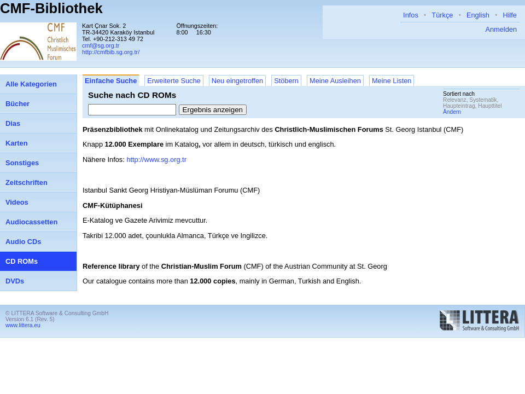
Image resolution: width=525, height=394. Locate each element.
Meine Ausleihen (335, 81)
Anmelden (501, 29)
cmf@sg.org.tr (100, 45)
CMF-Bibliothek (51, 8)
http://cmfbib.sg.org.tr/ (110, 52)
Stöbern (286, 81)
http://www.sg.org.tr (156, 159)
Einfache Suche (111, 81)
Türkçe (442, 15)
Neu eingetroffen (237, 81)
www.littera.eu (22, 325)
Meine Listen (392, 81)
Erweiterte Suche (173, 81)
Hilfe (510, 15)
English (477, 15)
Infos (410, 15)
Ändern (452, 112)
